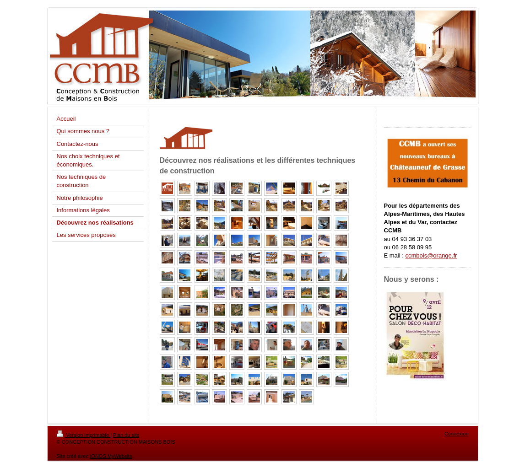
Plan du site (126, 435)
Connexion (456, 433)
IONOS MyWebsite (111, 456)
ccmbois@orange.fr (431, 255)
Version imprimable (84, 435)
